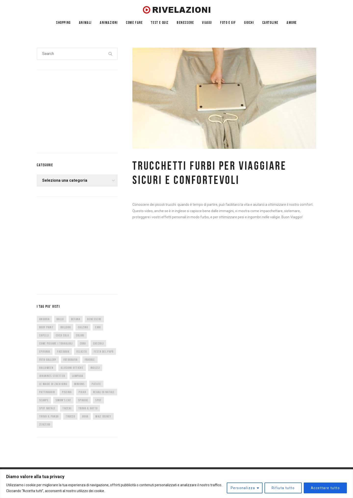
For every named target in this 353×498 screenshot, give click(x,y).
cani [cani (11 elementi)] (98, 327)
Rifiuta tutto (283, 488)
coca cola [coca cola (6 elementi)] (62, 335)
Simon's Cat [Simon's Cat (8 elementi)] (63, 400)
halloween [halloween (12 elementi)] (46, 368)
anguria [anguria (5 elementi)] (44, 319)
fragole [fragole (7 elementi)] (90, 359)
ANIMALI (85, 22)
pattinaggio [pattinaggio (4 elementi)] (47, 392)
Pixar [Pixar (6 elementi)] (82, 392)
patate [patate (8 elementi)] (96, 384)
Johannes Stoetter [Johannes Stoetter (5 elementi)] (52, 376)
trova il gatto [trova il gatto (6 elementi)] (88, 408)
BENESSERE (185, 22)
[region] (176, 483)
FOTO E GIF (228, 22)
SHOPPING (63, 22)
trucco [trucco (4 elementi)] (70, 416)
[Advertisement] (73, 110)
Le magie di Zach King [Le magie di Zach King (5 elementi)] (53, 384)
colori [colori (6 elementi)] (80, 335)
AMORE (292, 22)
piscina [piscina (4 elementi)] (67, 392)
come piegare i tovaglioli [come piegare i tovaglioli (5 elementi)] (56, 343)
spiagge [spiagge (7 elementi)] (83, 400)
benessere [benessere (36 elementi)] (94, 319)
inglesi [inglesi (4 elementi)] (95, 368)
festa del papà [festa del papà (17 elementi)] (103, 351)
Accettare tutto (325, 488)
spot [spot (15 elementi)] (98, 400)
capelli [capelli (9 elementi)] (44, 335)
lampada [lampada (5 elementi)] (77, 376)
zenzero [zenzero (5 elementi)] (44, 424)
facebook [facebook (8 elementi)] (63, 351)
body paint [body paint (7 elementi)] (46, 327)
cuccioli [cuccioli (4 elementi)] (98, 343)
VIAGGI (207, 22)
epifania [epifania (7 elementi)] (44, 351)
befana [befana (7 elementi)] (75, 319)
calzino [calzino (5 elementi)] (83, 327)
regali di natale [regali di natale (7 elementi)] (104, 392)
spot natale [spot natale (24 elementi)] (47, 408)
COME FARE (134, 22)
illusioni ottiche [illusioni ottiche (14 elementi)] (72, 368)
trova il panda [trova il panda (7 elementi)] (49, 416)
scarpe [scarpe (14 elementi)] (44, 400)
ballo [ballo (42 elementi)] (60, 319)
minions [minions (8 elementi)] (79, 384)
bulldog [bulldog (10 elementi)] (66, 327)
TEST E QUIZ (160, 22)
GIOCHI (249, 22)
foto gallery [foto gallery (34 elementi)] (47, 359)
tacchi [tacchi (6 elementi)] (67, 408)
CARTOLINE (270, 22)
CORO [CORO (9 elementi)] (83, 343)
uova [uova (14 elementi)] (85, 416)
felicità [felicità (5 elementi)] (81, 351)
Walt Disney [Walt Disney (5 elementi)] (103, 416)
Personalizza (243, 488)
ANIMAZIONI (109, 22)
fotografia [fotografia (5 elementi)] (70, 359)
